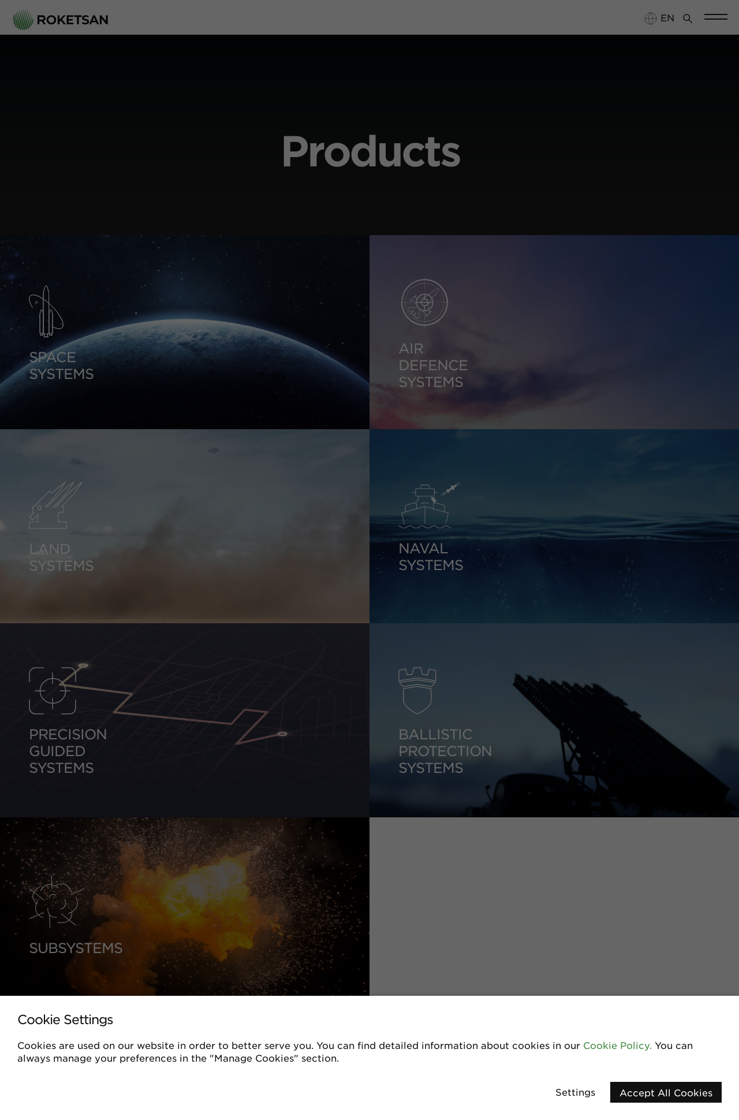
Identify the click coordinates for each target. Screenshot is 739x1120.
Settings (575, 1091)
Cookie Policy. (617, 1045)
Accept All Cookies (665, 1092)
